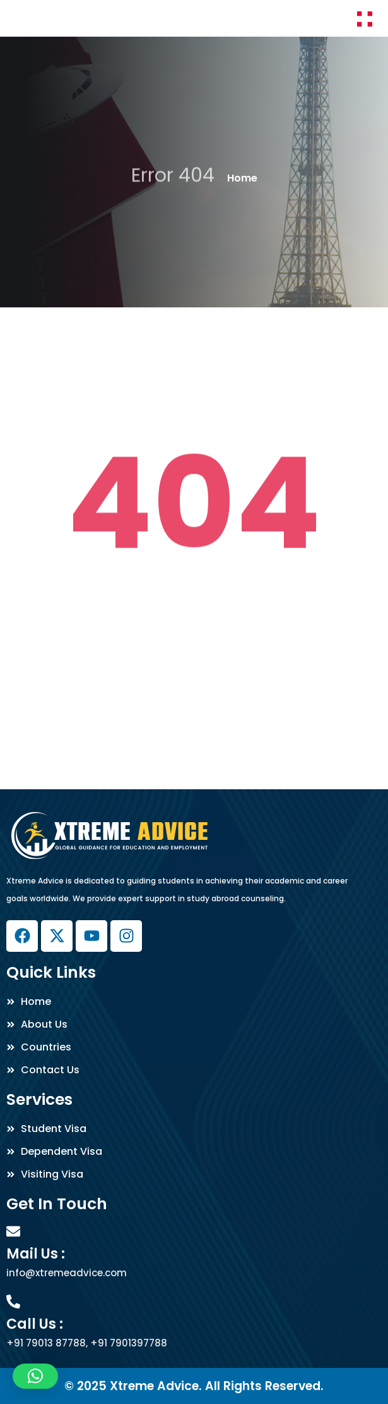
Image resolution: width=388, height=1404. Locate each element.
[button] (35, 1376)
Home (242, 178)
